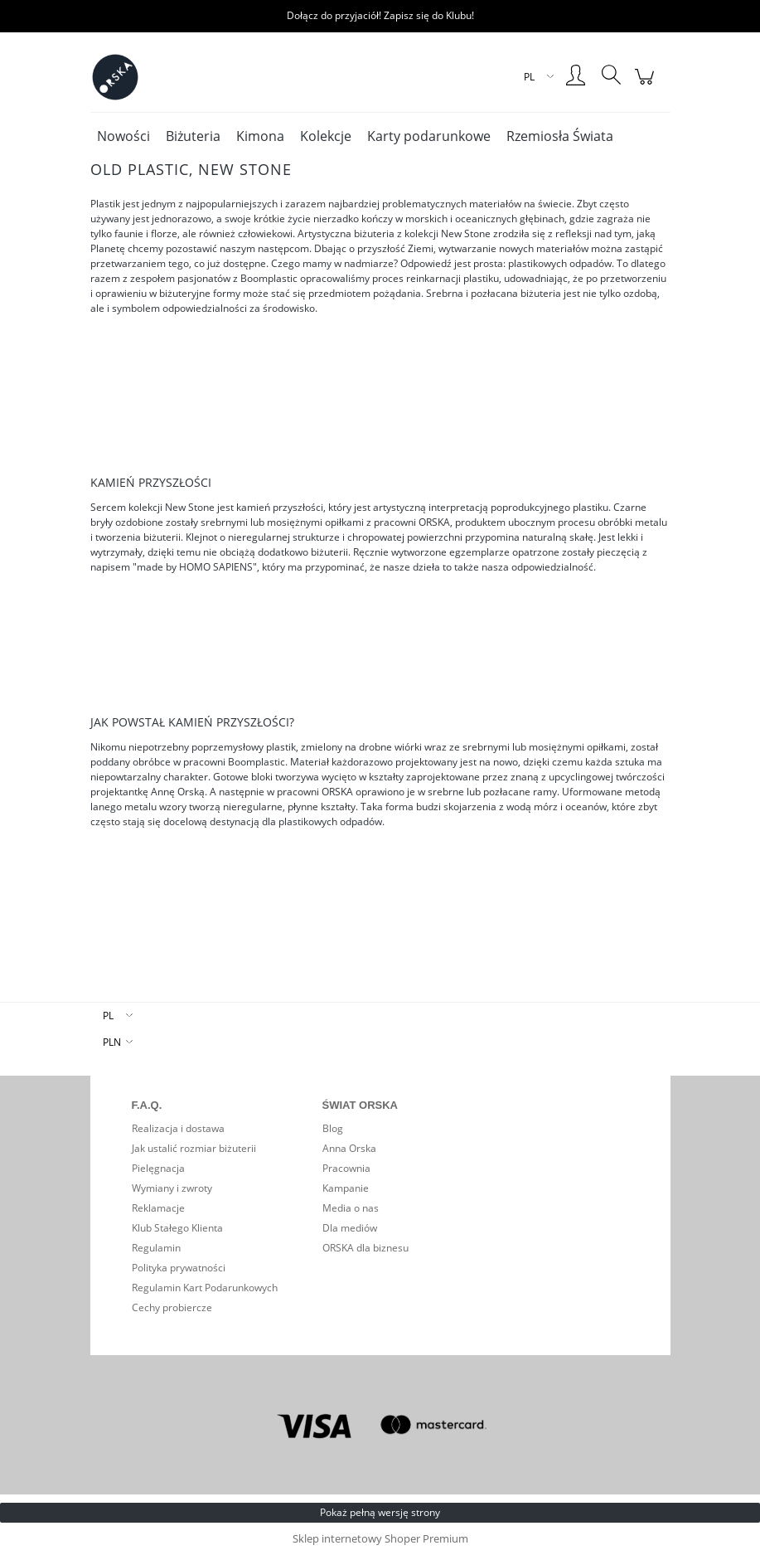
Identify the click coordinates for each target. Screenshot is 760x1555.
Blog (332, 1128)
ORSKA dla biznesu (365, 1248)
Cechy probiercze (172, 1307)
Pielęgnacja (158, 1168)
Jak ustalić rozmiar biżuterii (194, 1148)
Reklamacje (158, 1208)
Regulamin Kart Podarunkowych (205, 1287)
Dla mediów (349, 1228)
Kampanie (345, 1188)
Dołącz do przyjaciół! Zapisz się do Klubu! (380, 15)
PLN (112, 1042)
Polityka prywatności (178, 1268)
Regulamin (156, 1248)
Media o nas (350, 1208)
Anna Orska (349, 1148)
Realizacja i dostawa (178, 1128)
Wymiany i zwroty (172, 1188)
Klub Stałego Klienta (177, 1228)
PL (108, 1015)
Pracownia (346, 1168)
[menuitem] (123, 136)
